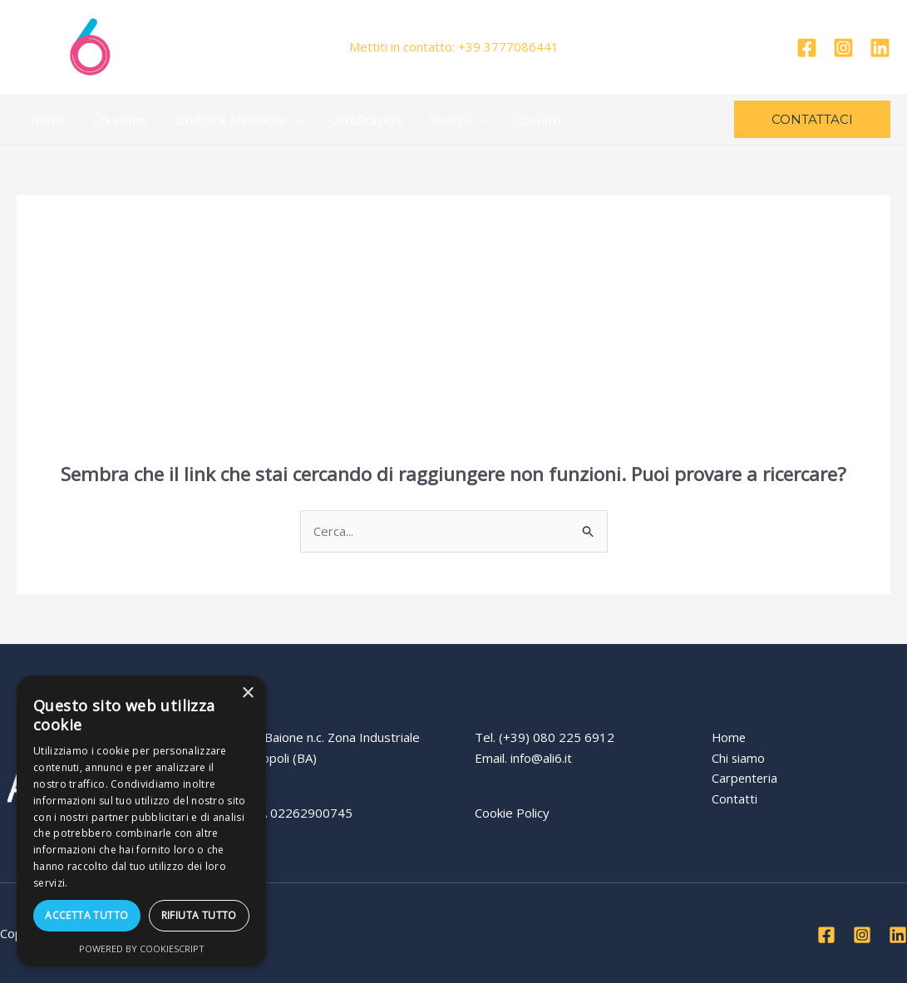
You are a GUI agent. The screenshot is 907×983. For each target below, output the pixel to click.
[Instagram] (843, 47)
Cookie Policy (512, 812)
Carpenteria (745, 777)
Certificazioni (359, 119)
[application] (290, 120)
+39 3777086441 (508, 46)
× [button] (247, 693)
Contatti (526, 119)
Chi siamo (117, 119)
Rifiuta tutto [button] (199, 915)
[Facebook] (806, 47)
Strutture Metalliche (233, 120)
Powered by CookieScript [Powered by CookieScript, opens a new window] (142, 948)
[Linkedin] (880, 47)
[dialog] (141, 821)
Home (47, 119)
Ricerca (449, 120)
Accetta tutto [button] (86, 915)
